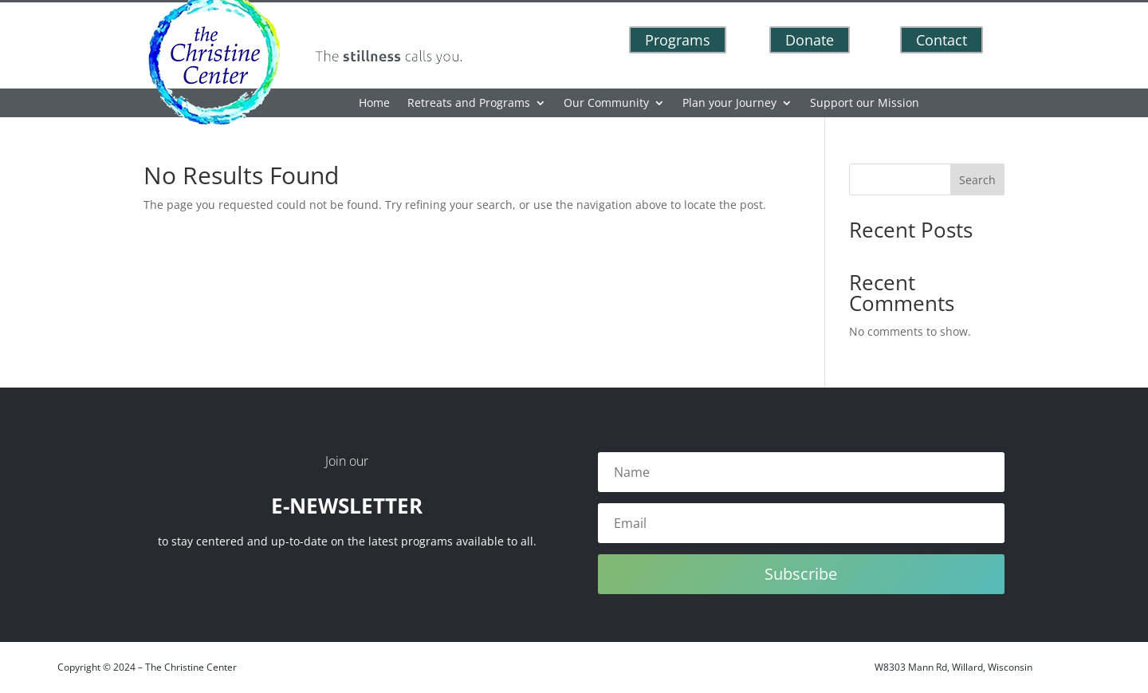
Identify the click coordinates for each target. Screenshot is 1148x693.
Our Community (606, 103)
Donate (809, 39)
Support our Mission (864, 103)
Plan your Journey (729, 103)
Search (977, 179)
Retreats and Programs (468, 103)
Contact (941, 39)
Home (374, 103)
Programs (677, 39)
